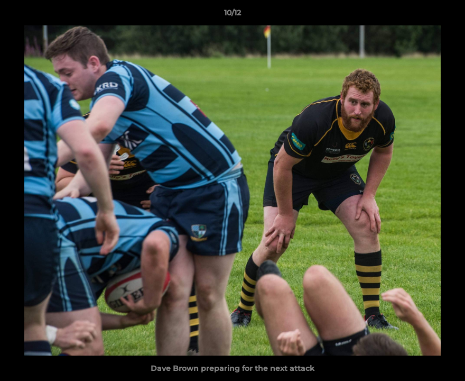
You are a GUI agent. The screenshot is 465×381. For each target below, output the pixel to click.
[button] (446, 15)
